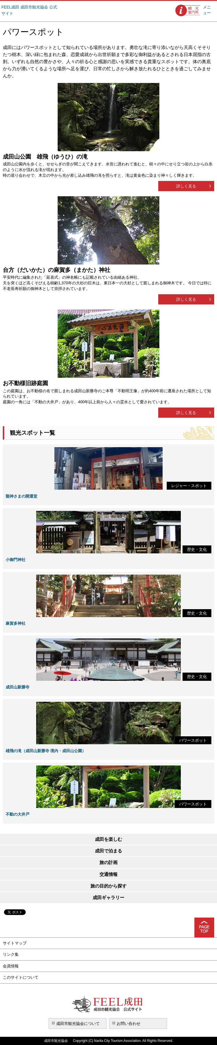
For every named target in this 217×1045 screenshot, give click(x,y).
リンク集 (11, 954)
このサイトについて (20, 977)
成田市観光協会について (78, 1023)
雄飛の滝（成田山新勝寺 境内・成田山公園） (46, 750)
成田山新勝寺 (17, 687)
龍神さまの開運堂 (21, 496)
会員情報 (11, 966)
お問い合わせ (128, 1023)
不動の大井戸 (17, 814)
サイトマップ (15, 943)
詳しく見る (186, 186)
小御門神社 (15, 559)
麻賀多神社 (15, 623)
